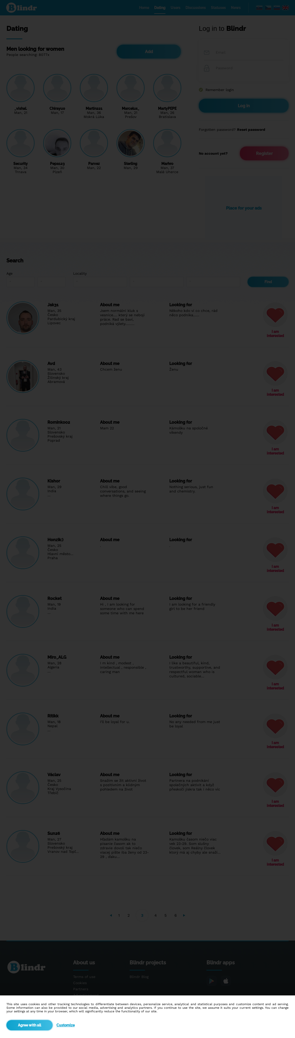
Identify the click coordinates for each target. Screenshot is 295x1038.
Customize (65, 1025)
